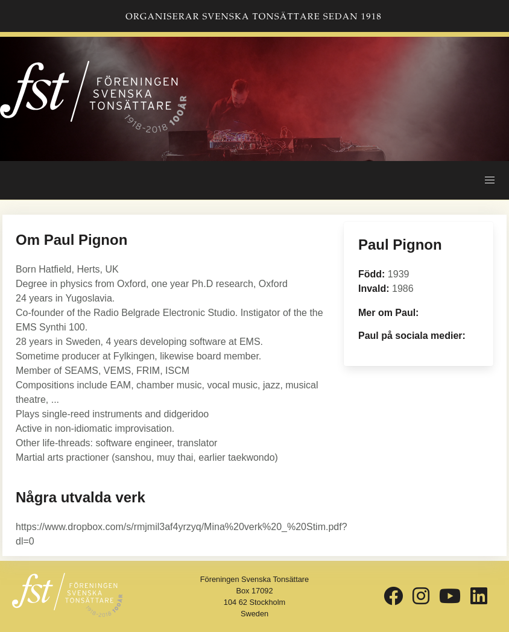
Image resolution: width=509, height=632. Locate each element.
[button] (489, 180)
